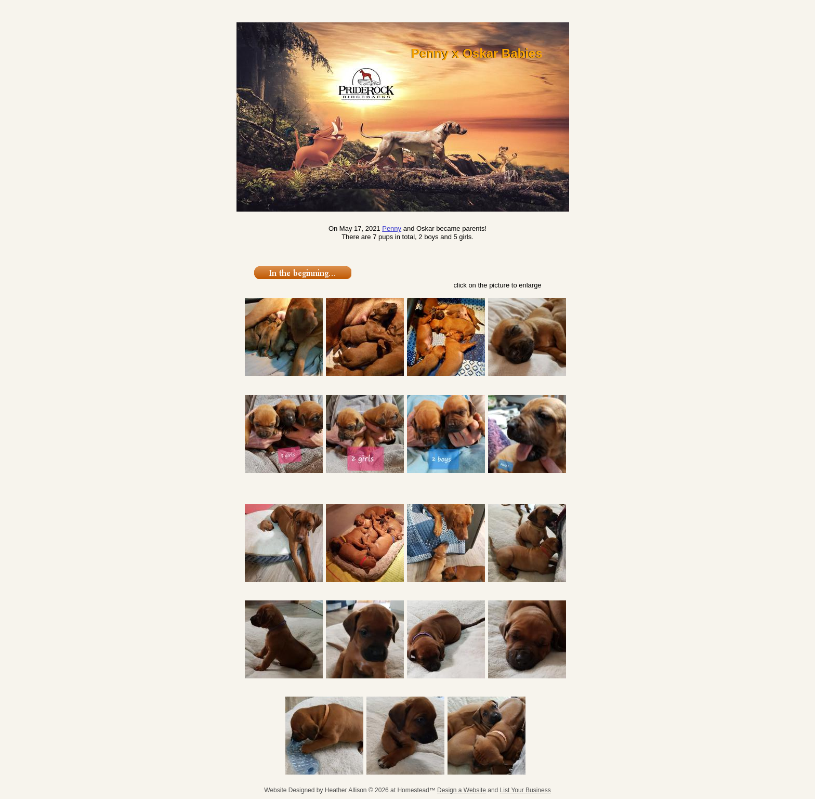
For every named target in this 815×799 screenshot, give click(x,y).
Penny (391, 228)
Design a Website (461, 790)
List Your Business (525, 790)
